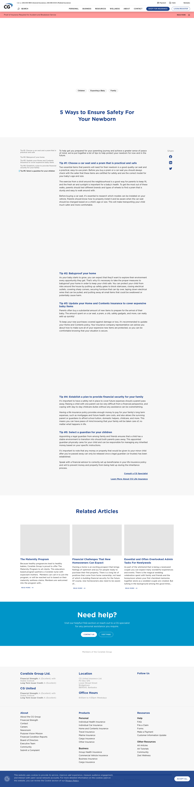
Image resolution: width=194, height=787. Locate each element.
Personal (74, 9)
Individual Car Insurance (90, 725)
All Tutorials (143, 749)
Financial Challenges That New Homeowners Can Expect (91, 561)
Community (26, 747)
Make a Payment (145, 732)
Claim (172, 3)
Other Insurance (86, 742)
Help (139, 718)
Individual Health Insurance (92, 722)
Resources (100, 9)
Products (84, 712)
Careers (24, 727)
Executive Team (27, 743)
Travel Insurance (87, 732)
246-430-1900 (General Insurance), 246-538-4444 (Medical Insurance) (46, 3)
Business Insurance (88, 759)
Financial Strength (29, 720)
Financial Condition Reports (33, 737)
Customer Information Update (151, 735)
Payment (161, 3)
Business (87, 9)
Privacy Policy (72, 781)
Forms (140, 728)
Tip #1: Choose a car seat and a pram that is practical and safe (38, 151)
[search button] (18, 9)
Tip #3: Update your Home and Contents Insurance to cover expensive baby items (37, 161)
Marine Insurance (87, 735)
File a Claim (142, 725)
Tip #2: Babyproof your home (32, 157)
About (127, 9)
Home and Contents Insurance (93, 728)
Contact (138, 9)
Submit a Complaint (30, 750)
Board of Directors (29, 740)
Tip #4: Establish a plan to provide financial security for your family (38, 167)
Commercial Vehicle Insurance (93, 755)
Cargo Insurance (87, 738)
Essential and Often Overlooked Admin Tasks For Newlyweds (148, 561)
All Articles (142, 745)
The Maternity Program (34, 559)
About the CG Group (30, 717)
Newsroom (25, 730)
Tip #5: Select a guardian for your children (37, 171)
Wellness (115, 9)
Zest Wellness (144, 755)
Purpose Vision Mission (31, 733)
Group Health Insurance (90, 752)
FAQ (139, 722)
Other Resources (146, 741)
